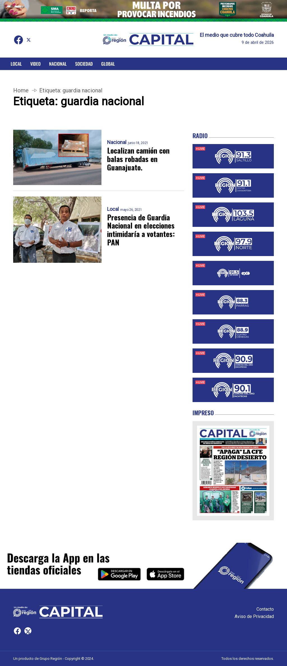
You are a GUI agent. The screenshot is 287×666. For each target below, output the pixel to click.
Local (16, 63)
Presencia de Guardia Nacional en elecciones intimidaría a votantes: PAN (141, 230)
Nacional (58, 63)
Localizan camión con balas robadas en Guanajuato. (138, 159)
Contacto (265, 609)
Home (21, 90)
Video (35, 63)
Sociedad (84, 63)
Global (108, 63)
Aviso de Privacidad (254, 616)
